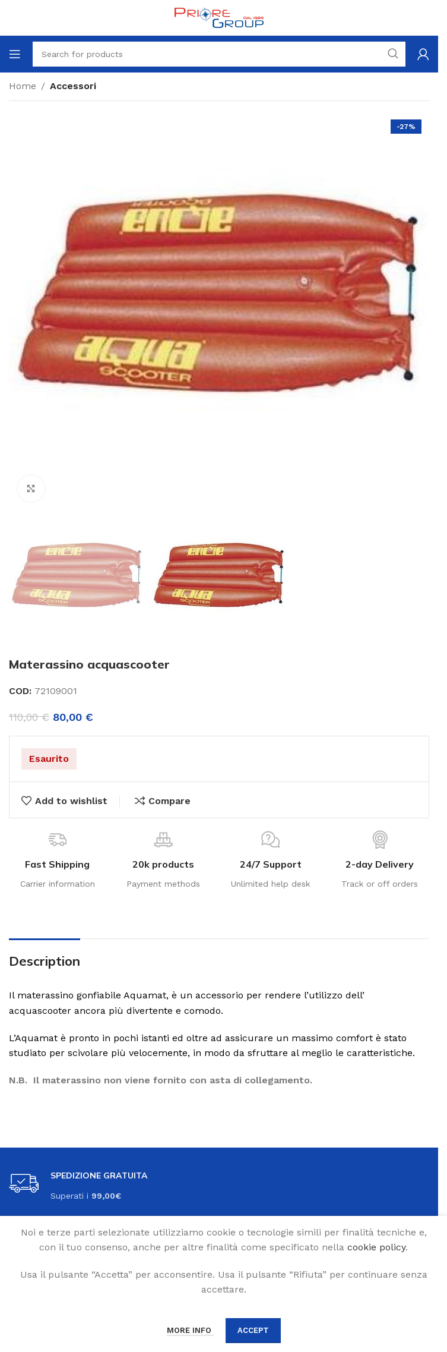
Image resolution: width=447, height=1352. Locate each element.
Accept (253, 1330)
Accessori (73, 86)
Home (22, 86)
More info (190, 1330)
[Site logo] (219, 17)
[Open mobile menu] (15, 54)
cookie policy (376, 1247)
